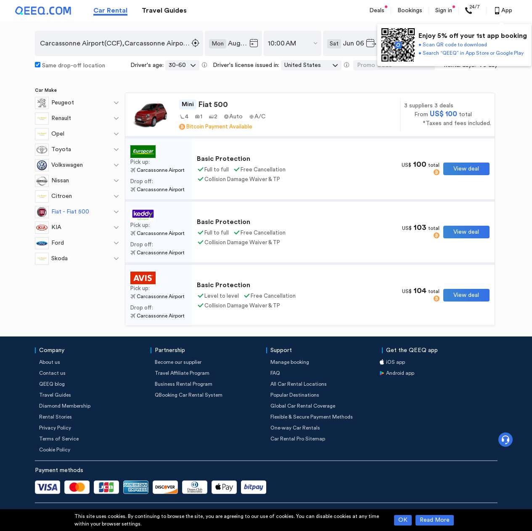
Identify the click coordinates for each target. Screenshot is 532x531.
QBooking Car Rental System (188, 395)
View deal (466, 169)
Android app (400, 373)
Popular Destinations (294, 395)
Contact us (52, 373)
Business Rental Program (183, 384)
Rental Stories (55, 416)
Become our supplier (178, 362)
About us (49, 362)
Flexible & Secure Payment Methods (311, 416)
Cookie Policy (54, 449)
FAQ (275, 373)
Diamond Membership (64, 405)
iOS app (395, 362)
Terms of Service (59, 438)
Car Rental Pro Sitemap (297, 438)
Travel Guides (164, 10)
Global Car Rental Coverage (302, 405)
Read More (435, 520)
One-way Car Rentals (295, 427)
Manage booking (289, 362)
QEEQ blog (52, 384)
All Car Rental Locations (298, 384)
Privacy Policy (55, 427)
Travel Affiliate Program (182, 373)
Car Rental (110, 10)
